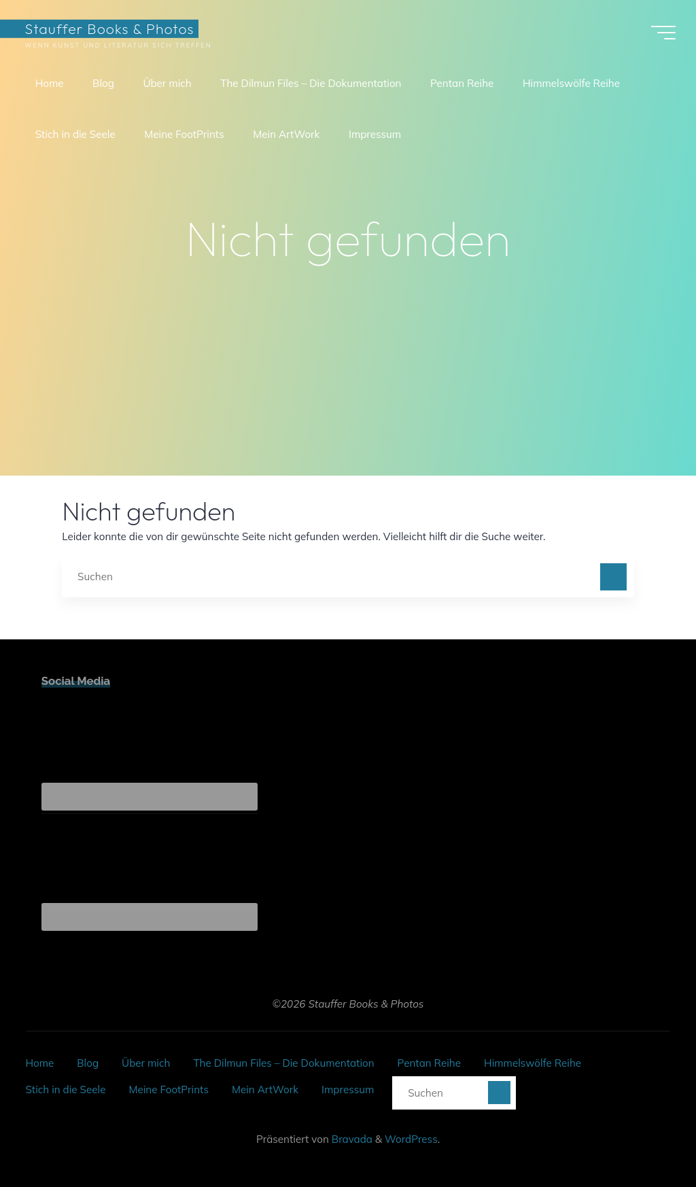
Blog (88, 1063)
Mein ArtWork (265, 1089)
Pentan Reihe (429, 1063)
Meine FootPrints (168, 1089)
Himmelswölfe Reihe (532, 1063)
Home (39, 1063)
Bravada (350, 1139)
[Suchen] (613, 576)
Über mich (146, 1063)
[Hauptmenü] (663, 32)
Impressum (347, 1089)
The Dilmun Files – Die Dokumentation (283, 1063)
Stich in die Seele (65, 1089)
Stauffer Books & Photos (109, 28)
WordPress (411, 1139)
